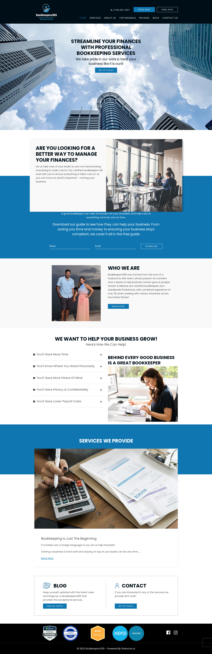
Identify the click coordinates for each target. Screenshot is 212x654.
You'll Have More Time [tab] (67, 354)
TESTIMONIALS (127, 17)
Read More (47, 558)
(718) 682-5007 (121, 10)
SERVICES (95, 17)
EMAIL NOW (167, 9)
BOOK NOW (144, 9)
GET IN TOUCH (106, 70)
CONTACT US (170, 17)
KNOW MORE (118, 306)
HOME (83, 17)
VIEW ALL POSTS (55, 606)
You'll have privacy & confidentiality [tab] (67, 390)
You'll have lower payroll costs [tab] (67, 401)
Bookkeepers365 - (96, 648)
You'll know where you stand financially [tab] (67, 366)
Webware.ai (128, 648)
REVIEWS (144, 17)
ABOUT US (110, 17)
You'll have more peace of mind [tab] (67, 378)
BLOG (156, 17)
